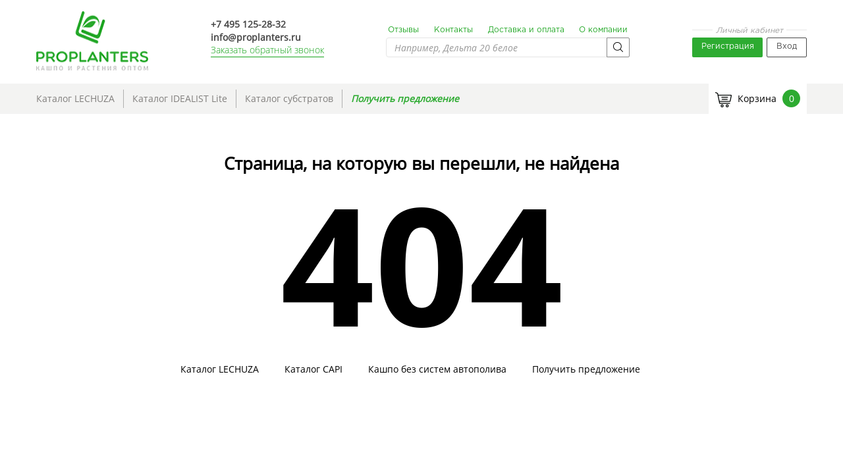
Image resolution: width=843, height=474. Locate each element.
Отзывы (403, 30)
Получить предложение (405, 98)
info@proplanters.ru (256, 37)
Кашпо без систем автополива (437, 369)
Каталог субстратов (289, 98)
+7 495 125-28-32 (248, 24)
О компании (603, 30)
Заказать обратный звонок (267, 49)
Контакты (453, 30)
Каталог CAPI (313, 369)
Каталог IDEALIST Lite (179, 98)
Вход (786, 46)
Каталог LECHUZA (75, 98)
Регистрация (727, 46)
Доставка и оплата (526, 30)
